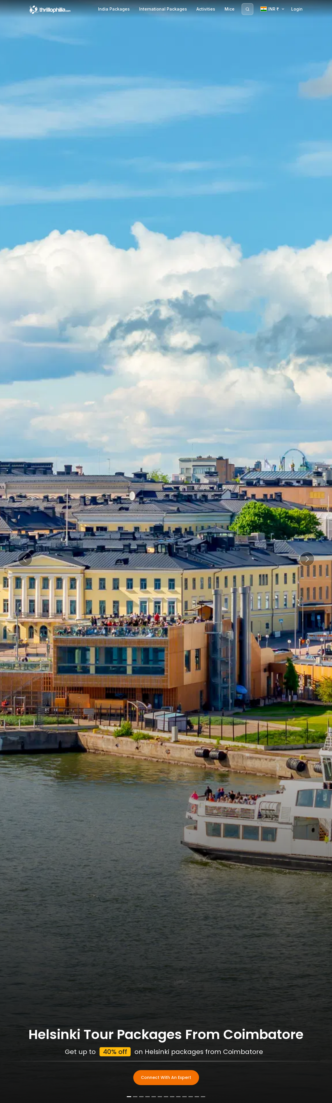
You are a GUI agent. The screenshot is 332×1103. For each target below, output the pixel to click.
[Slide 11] (190, 1096)
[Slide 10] (184, 1096)
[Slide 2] (135, 1096)
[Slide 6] (160, 1096)
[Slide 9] (178, 1096)
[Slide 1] (129, 1096)
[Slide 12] (197, 1096)
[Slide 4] (147, 1096)
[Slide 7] (166, 1096)
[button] (25, 559)
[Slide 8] (172, 1096)
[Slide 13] (203, 1096)
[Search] (247, 9)
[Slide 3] (141, 1096)
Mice (230, 8)
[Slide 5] (153, 1096)
